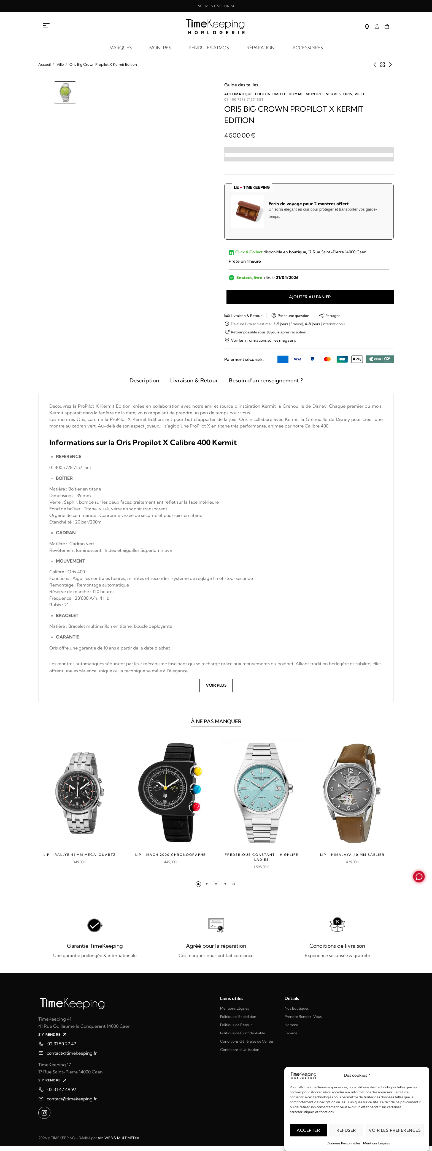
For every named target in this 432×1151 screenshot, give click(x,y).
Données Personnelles (343, 1143)
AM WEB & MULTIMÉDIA (118, 1143)
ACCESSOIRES (307, 47)
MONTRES (160, 47)
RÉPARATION (261, 47)
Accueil (44, 64)
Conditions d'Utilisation (239, 1054)
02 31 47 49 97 (61, 1094)
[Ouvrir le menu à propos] (46, 25)
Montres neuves (323, 94)
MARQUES (120, 47)
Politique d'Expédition (238, 1021)
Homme (296, 94)
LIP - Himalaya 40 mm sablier (352, 859)
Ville (60, 64)
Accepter (308, 1130)
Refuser (346, 1130)
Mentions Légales (376, 1143)
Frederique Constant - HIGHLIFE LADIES (261, 862)
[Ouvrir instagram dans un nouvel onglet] (44, 1118)
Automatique (238, 94)
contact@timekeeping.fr (72, 1058)
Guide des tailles (241, 84)
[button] (198, 889)
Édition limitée (271, 94)
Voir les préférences (395, 1130)
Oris (347, 94)
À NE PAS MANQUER (216, 729)
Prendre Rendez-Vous (303, 1021)
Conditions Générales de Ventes (247, 1046)
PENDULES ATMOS (209, 47)
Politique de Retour (236, 1029)
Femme (291, 1038)
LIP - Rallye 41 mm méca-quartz (80, 862)
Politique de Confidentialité (242, 1038)
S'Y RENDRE (53, 1039)
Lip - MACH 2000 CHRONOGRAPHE (171, 862)
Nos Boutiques (297, 1013)
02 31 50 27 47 (61, 1048)
